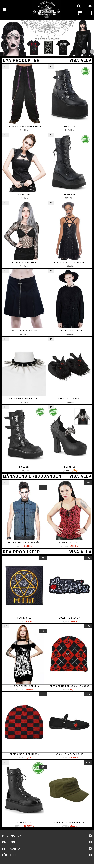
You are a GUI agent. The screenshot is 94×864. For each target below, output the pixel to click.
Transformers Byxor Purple (24, 126)
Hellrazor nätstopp (24, 262)
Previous (84, 51)
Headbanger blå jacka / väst (24, 542)
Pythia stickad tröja (69, 331)
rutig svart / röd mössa (24, 754)
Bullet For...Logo (69, 618)
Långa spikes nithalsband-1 (24, 399)
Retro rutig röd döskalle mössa (69, 686)
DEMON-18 (69, 467)
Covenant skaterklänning (69, 262)
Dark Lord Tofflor (69, 399)
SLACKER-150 (24, 822)
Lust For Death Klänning (24, 686)
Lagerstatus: (66, 470)
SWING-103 (69, 126)
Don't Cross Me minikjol (24, 331)
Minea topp (24, 194)
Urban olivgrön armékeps (69, 822)
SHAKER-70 (69, 194)
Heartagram (24, 618)
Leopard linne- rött (70, 542)
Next (92, 51)
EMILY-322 (24, 467)
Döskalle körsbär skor (70, 754)
